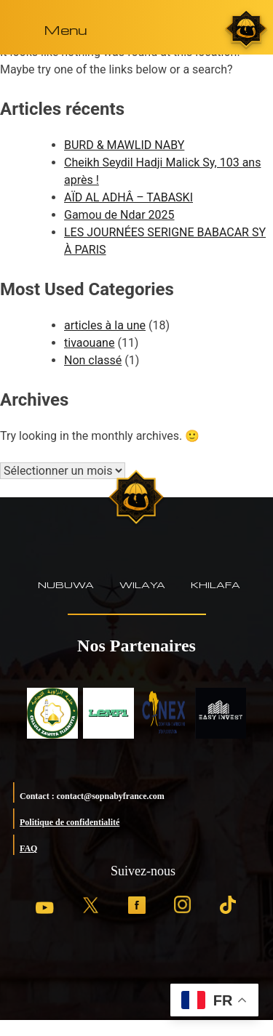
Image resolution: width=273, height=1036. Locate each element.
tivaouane (89, 343)
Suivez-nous (143, 871)
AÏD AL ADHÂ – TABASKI (128, 197)
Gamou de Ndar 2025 (119, 215)
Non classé (93, 360)
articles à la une (105, 325)
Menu (65, 29)
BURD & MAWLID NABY (124, 145)
